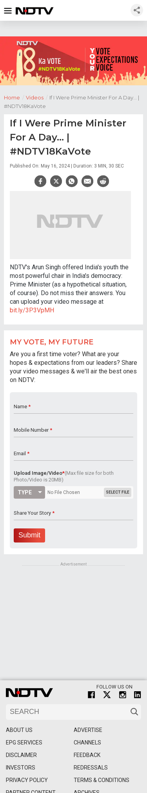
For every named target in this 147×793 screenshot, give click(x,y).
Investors (20, 767)
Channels (87, 742)
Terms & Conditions (101, 780)
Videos (37, 97)
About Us (19, 730)
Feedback (87, 755)
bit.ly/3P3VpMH (32, 310)
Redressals (91, 767)
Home (15, 97)
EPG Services (24, 742)
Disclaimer (21, 755)
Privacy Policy (27, 780)
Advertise (88, 730)
